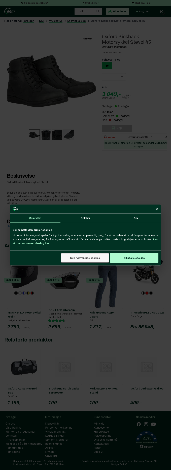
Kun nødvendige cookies (85, 257)
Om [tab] (136, 218)
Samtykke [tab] (35, 218)
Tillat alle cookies (134, 257)
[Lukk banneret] (157, 209)
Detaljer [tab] (85, 218)
